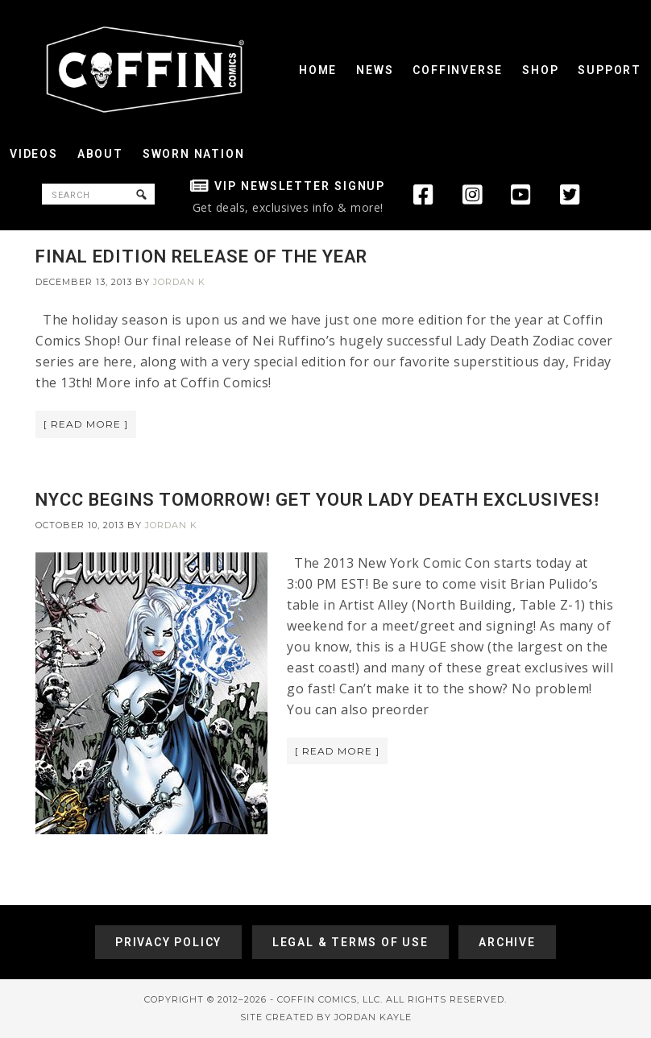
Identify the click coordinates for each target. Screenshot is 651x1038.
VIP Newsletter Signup (299, 186)
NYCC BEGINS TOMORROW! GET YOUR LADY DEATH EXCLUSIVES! (317, 500)
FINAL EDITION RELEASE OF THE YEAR (201, 256)
